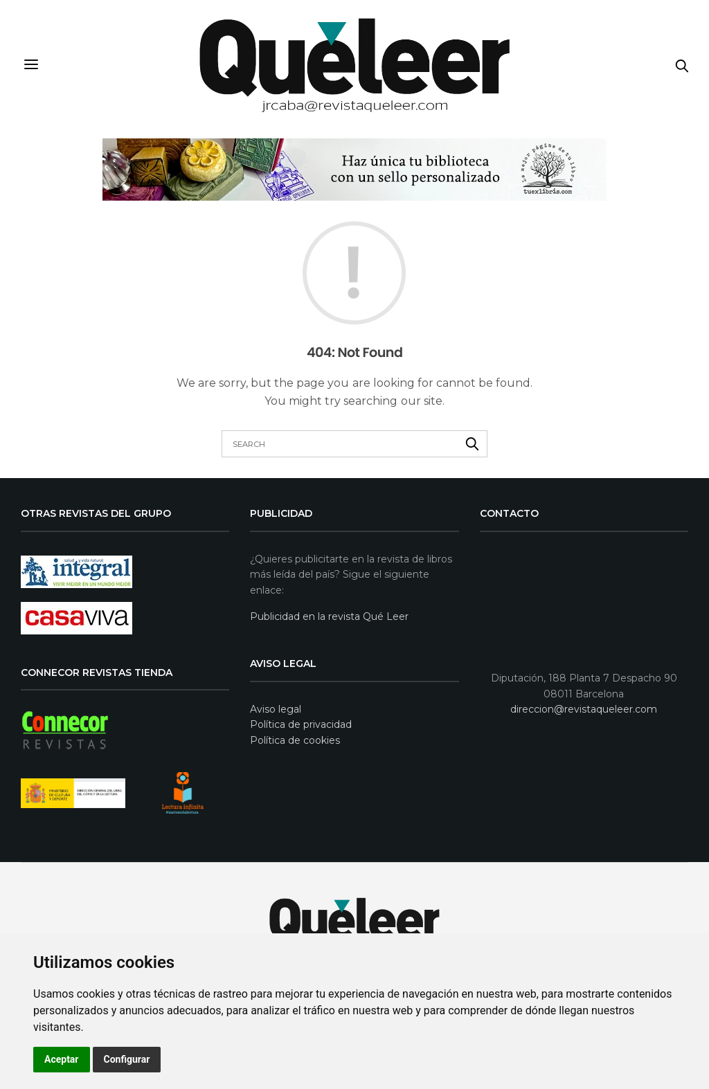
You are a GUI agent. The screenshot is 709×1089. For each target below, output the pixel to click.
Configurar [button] (127, 1059)
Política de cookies (295, 739)
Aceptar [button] (61, 1059)
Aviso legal (275, 709)
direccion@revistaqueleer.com (583, 709)
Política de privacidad (301, 724)
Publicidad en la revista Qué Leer (329, 616)
